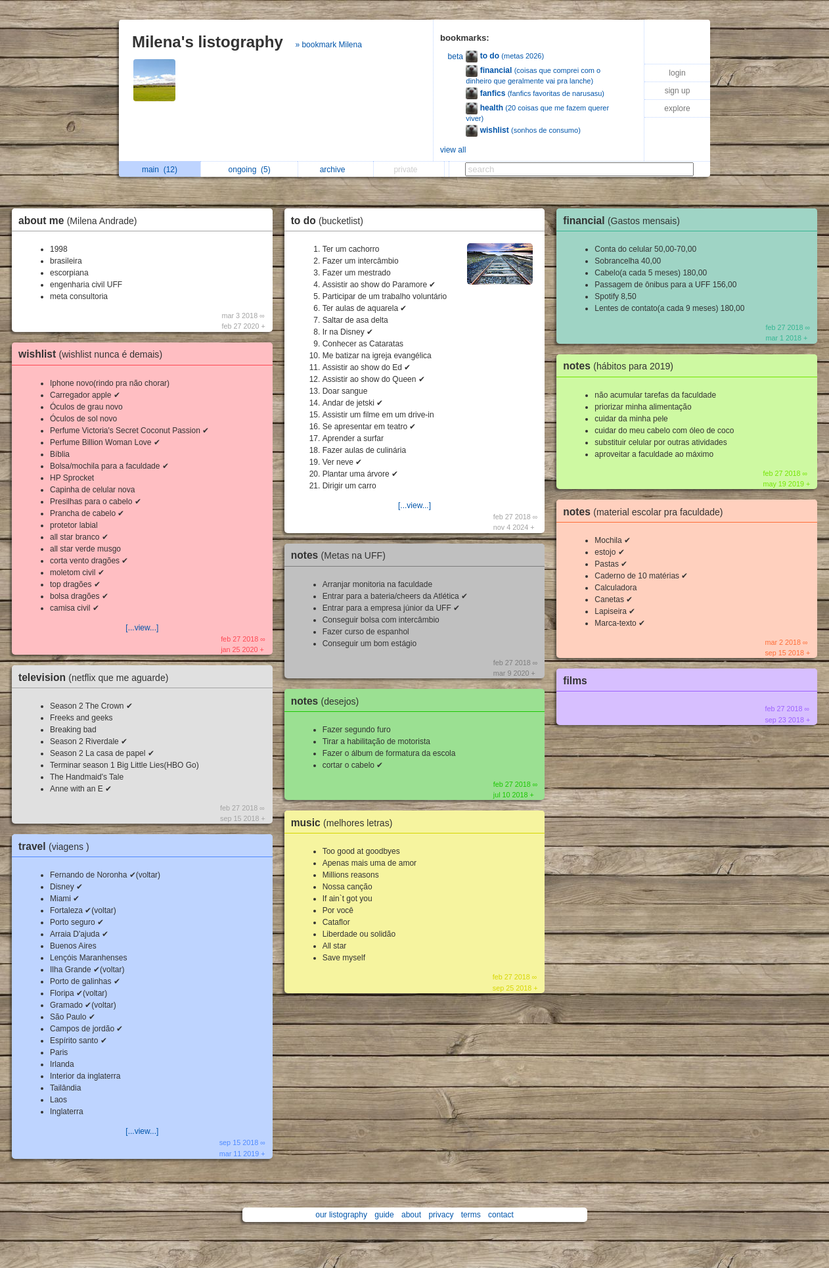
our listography (341, 1214)
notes (341, 555)
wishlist (93, 354)
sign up (677, 90)
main (159, 169)
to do (330, 220)
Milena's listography (207, 42)
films (575, 680)
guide (383, 1214)
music (345, 822)
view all (453, 149)
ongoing (250, 169)
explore (677, 108)
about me (81, 220)
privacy (440, 1214)
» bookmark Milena (328, 44)
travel (57, 846)
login (677, 73)
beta (455, 56)
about (411, 1214)
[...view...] (141, 627)
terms (471, 1214)
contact (501, 1214)
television (96, 677)
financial (624, 220)
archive (336, 169)
